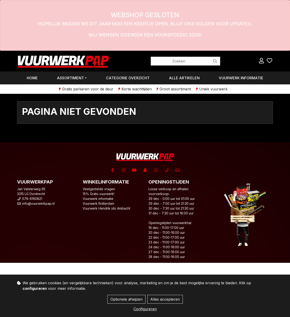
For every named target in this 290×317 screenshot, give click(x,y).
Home (32, 78)
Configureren (145, 309)
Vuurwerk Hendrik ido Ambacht (106, 208)
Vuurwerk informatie (241, 78)
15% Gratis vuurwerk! (98, 194)
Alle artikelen (184, 78)
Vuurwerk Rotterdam (98, 203)
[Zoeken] (180, 61)
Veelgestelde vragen (99, 189)
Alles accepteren (165, 299)
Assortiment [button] (70, 78)
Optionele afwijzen (126, 299)
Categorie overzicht (128, 78)
